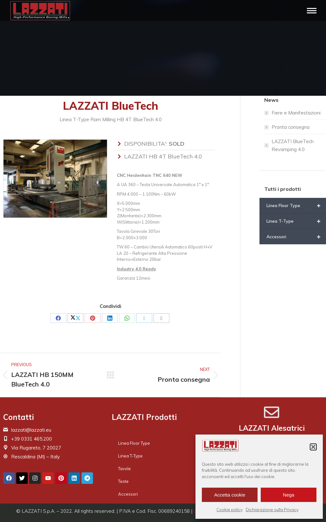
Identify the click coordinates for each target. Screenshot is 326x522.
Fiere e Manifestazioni (296, 113)
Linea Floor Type (296, 205)
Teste (123, 481)
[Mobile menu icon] (311, 10)
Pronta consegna (290, 127)
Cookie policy (229, 509)
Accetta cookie (229, 495)
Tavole (124, 468)
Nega (288, 495)
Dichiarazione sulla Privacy (272, 509)
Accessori (296, 236)
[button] (313, 447)
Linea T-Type (296, 221)
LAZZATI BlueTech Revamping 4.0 (293, 145)
